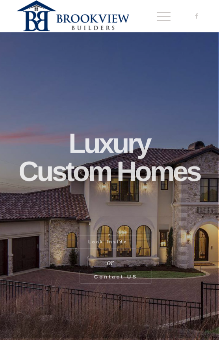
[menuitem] (160, 16)
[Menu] (160, 16)
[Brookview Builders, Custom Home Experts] (91, 16)
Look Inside (106, 242)
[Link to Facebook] (196, 16)
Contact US (117, 277)
